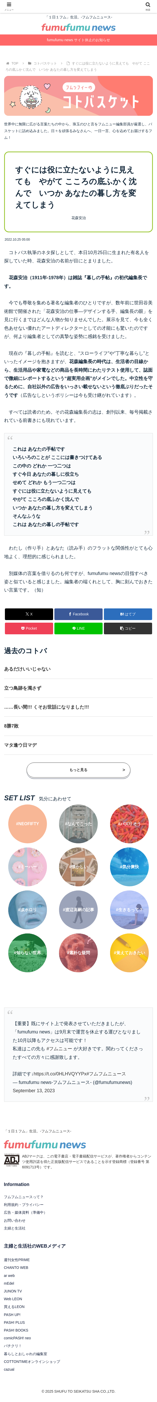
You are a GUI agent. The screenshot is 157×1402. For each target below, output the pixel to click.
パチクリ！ (13, 1346)
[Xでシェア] (29, 614)
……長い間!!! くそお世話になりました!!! (46, 707)
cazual (9, 1369)
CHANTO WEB (16, 1268)
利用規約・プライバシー (24, 1205)
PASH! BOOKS (16, 1330)
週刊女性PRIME (17, 1260)
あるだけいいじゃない (27, 669)
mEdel (9, 1283)
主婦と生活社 (15, 1228)
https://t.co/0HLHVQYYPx (60, 1073)
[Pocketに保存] (29, 628)
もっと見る (97, 770)
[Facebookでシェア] (78, 614)
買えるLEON (14, 1307)
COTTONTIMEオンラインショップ (32, 1362)
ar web (9, 1276)
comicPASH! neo (17, 1338)
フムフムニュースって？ (24, 1197)
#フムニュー (59, 1048)
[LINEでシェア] (78, 628)
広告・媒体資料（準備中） (25, 1212)
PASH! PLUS (14, 1322)
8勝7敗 (11, 726)
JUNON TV (13, 1291)
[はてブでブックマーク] (128, 614)
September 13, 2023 (34, 1090)
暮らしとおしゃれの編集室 (25, 1354)
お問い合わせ (15, 1220)
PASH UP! (12, 1315)
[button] (128, 628)
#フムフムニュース (106, 1073)
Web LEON (13, 1299)
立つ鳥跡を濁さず (22, 688)
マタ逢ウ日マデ (20, 745)
